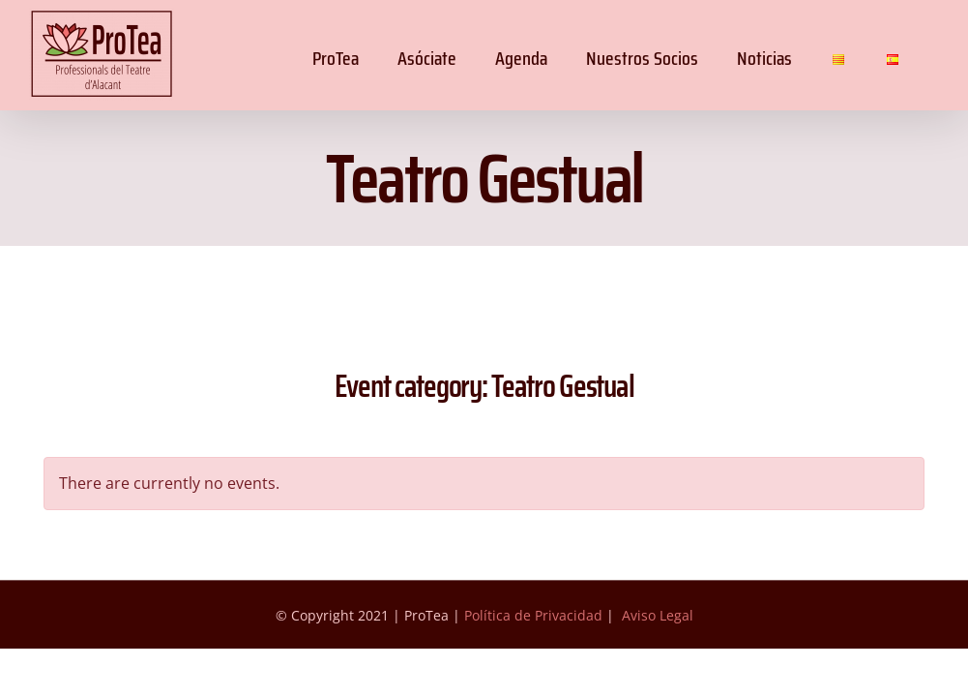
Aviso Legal (657, 615)
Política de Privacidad (533, 615)
